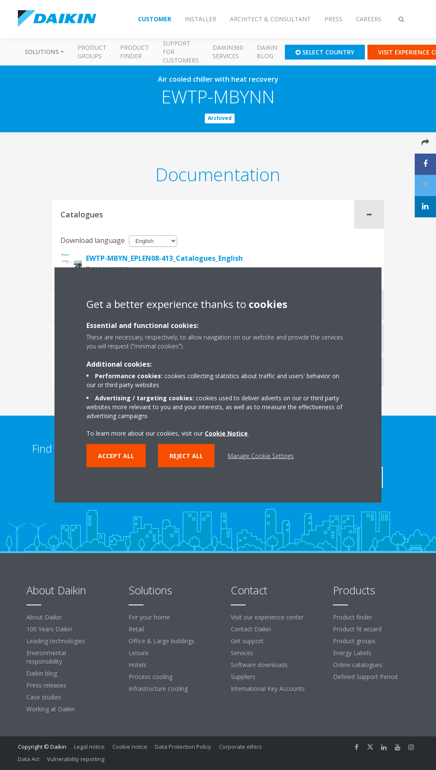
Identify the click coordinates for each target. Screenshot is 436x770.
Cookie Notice (226, 433)
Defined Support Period (366, 677)
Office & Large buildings (162, 641)
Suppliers (243, 677)
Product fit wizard (357, 629)
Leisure (139, 653)
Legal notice (89, 746)
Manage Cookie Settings (261, 456)
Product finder (134, 51)
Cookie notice (129, 746)
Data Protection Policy (183, 746)
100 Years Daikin (49, 629)
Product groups (91, 51)
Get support (247, 641)
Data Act (28, 759)
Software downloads (259, 665)
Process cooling (150, 677)
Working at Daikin (50, 709)
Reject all (186, 456)
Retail (136, 629)
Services (242, 653)
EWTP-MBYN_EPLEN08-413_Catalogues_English (164, 258)
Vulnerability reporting (75, 759)
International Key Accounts (268, 688)
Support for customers (181, 51)
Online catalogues (357, 665)
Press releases (46, 685)
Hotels (137, 665)
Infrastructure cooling (158, 688)
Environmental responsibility (46, 657)
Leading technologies (55, 641)
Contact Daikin (251, 629)
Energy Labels (352, 653)
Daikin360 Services (227, 51)
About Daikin (44, 617)
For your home (149, 617)
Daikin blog (267, 51)
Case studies (43, 697)
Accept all (116, 456)
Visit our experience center (267, 617)
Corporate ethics (240, 746)
